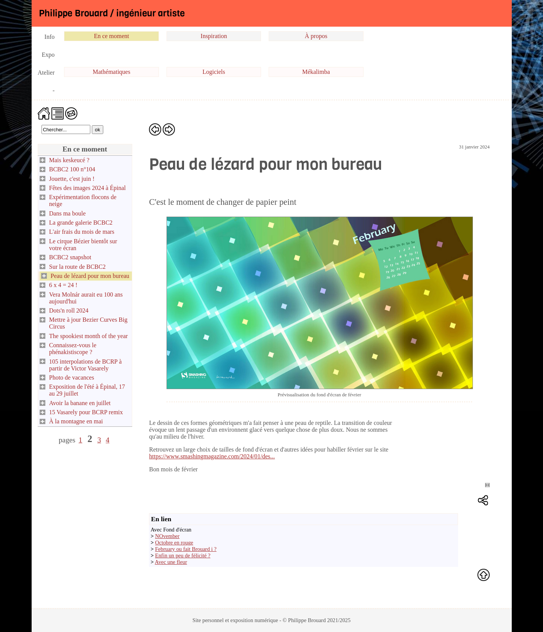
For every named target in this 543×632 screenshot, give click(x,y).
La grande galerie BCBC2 (81, 222)
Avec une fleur (171, 562)
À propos (316, 36)
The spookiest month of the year (88, 336)
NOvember (167, 536)
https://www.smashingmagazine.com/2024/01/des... (212, 456)
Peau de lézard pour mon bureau (90, 276)
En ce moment (111, 36)
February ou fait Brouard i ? (185, 549)
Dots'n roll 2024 (68, 310)
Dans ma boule (67, 213)
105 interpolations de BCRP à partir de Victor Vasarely (85, 365)
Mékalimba (316, 72)
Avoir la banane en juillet (80, 403)
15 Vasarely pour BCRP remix (86, 412)
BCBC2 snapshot (70, 257)
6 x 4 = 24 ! (63, 285)
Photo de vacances (71, 377)
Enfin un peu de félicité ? (182, 555)
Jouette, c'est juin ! (72, 179)
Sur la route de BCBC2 (77, 266)
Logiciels (214, 72)
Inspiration (213, 36)
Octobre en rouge (174, 542)
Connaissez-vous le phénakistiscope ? (72, 348)
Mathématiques (111, 72)
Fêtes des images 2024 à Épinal (87, 188)
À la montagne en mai (76, 421)
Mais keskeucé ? (69, 160)
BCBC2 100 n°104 (72, 169)
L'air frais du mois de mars (81, 231)
